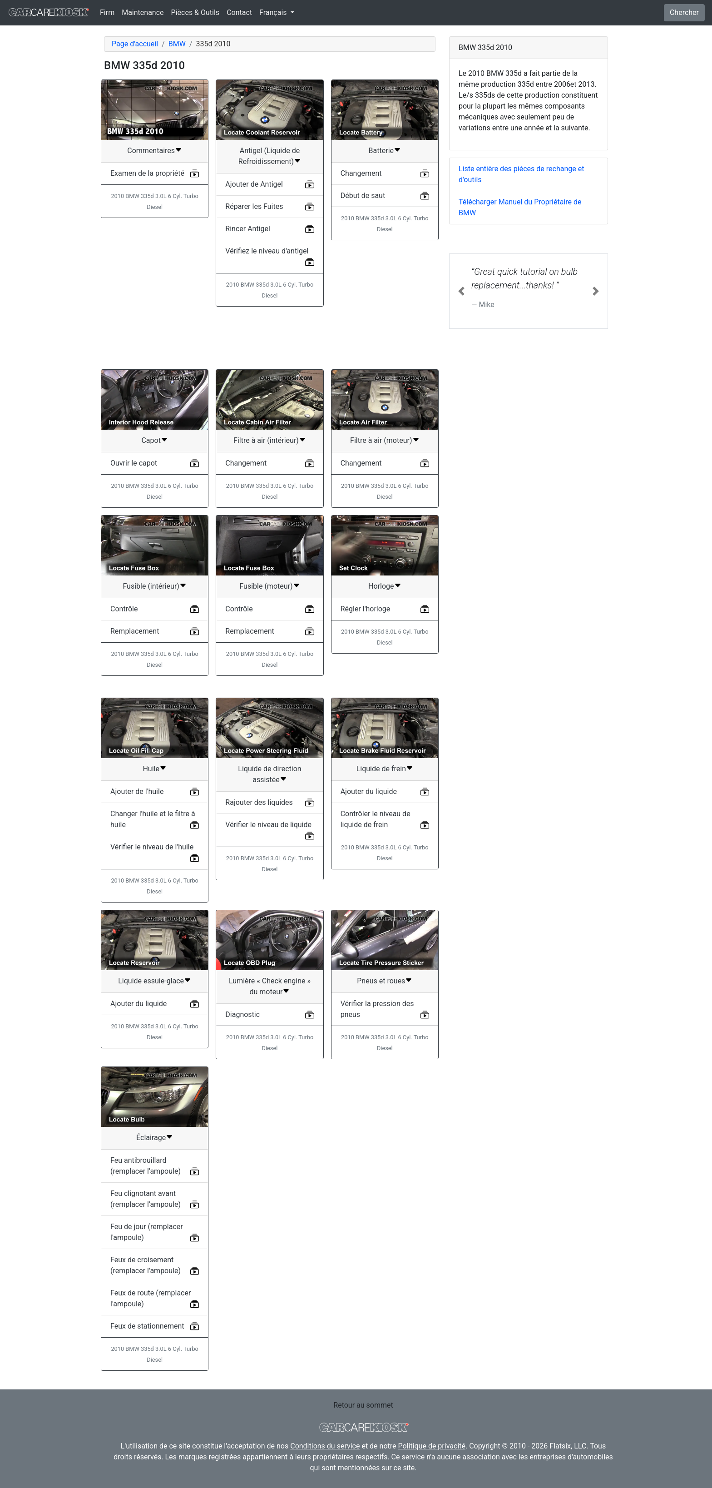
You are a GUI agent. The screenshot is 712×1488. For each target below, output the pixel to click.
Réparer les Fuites (254, 206)
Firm (107, 12)
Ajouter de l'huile (136, 791)
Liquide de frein (381, 768)
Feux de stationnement (147, 1326)
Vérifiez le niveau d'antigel (266, 251)
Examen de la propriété (147, 173)
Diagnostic (242, 1014)
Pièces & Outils (195, 12)
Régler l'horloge (366, 609)
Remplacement (134, 631)
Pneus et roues (381, 981)
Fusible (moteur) (265, 586)
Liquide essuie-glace (151, 981)
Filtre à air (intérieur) (266, 440)
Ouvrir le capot (133, 463)
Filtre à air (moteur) (381, 440)
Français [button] (273, 12)
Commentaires (151, 150)
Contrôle (124, 609)
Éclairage (151, 1137)
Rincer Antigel (247, 228)
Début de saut (363, 195)
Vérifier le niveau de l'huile (151, 847)
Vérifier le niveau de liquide (268, 824)
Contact (239, 12)
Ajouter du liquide (369, 791)
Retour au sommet (363, 1405)
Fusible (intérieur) (151, 586)
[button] (461, 291)
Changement (361, 173)
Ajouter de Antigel (254, 184)
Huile (151, 768)
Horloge (381, 586)
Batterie (381, 150)
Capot (150, 440)
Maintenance (142, 12)
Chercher (684, 12)
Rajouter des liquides (259, 802)
